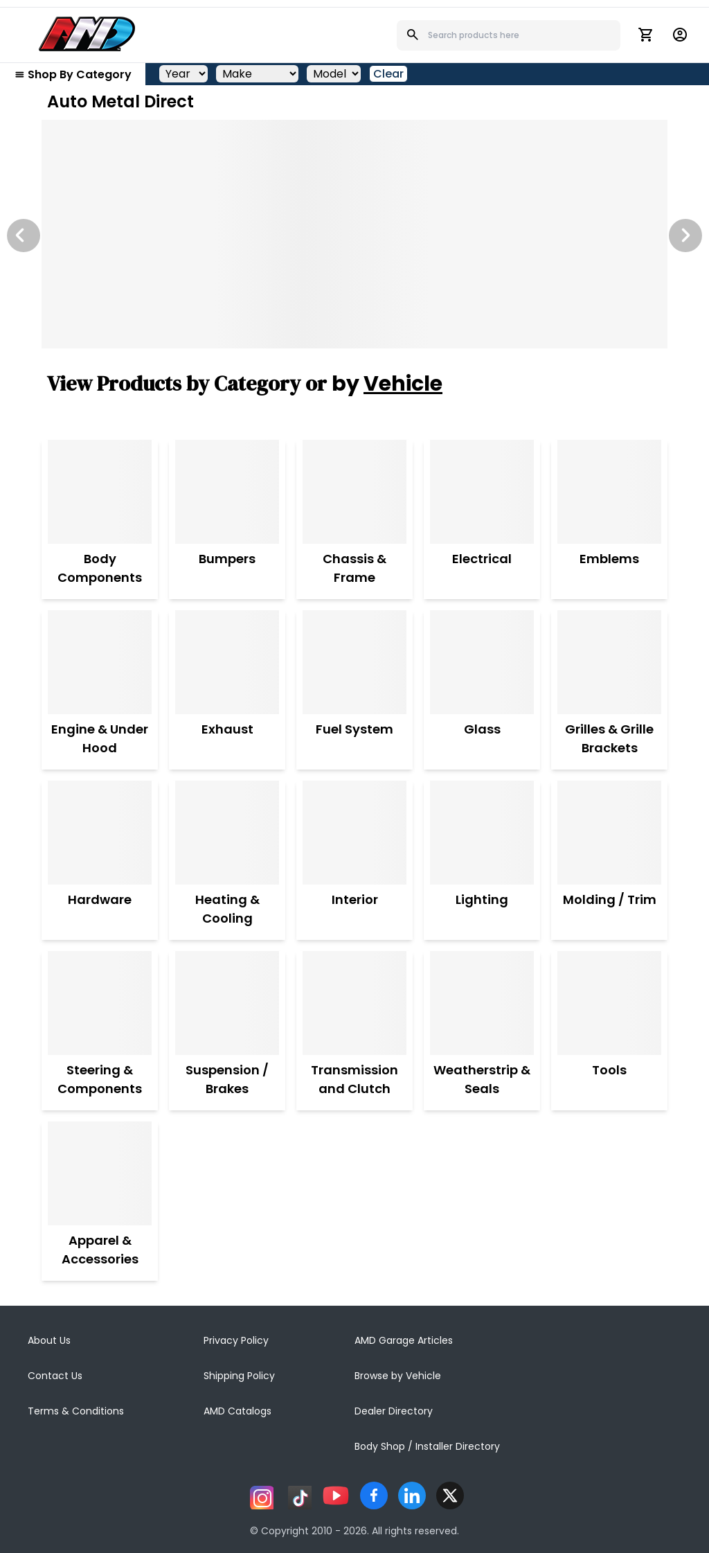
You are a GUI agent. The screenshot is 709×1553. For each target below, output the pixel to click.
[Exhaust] (227, 662)
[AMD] (87, 34)
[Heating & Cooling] (227, 833)
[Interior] (354, 833)
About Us (49, 1340)
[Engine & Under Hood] (100, 662)
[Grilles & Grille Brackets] (609, 662)
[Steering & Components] (100, 1003)
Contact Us (55, 1376)
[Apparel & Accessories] (100, 1173)
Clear (388, 74)
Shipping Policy (239, 1376)
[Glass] (482, 662)
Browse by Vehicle (397, 1376)
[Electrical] (482, 492)
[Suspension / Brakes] (227, 1003)
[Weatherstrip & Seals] (482, 1003)
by (387, 383)
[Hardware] (100, 833)
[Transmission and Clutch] (354, 1003)
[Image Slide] (354, 234)
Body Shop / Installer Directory (427, 1446)
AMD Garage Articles (403, 1340)
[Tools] (609, 1003)
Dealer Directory (393, 1411)
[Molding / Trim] (609, 833)
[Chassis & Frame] (354, 492)
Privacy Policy (236, 1340)
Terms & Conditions (76, 1411)
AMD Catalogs (237, 1411)
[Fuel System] (354, 662)
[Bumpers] (227, 492)
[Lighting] (482, 833)
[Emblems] (609, 492)
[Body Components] (100, 492)
